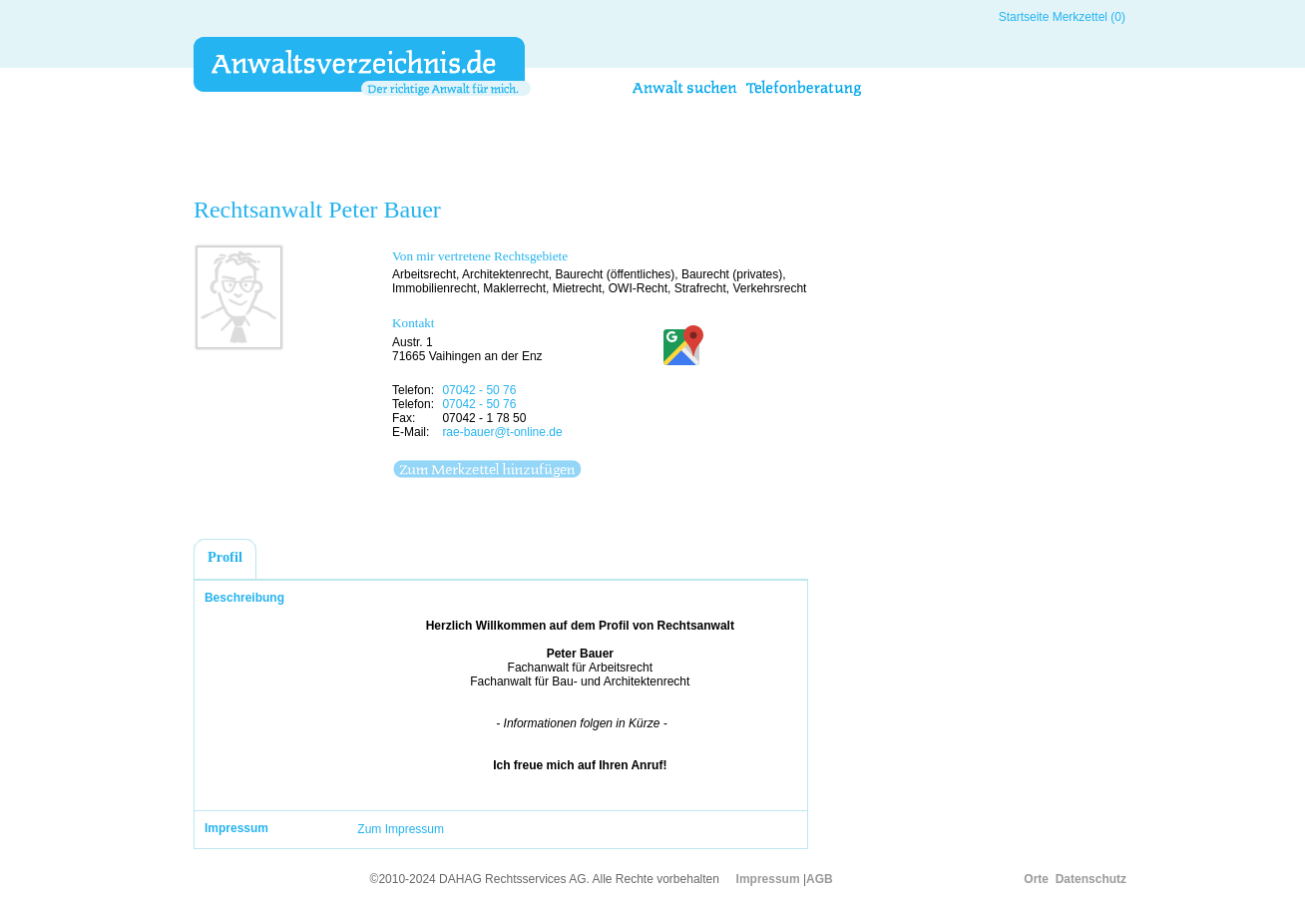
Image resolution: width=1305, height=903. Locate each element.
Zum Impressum (400, 829)
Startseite (1024, 17)
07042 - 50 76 (479, 390)
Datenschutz (1091, 879)
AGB (819, 879)
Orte (1036, 879)
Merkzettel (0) (1089, 17)
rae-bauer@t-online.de (502, 432)
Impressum (768, 879)
